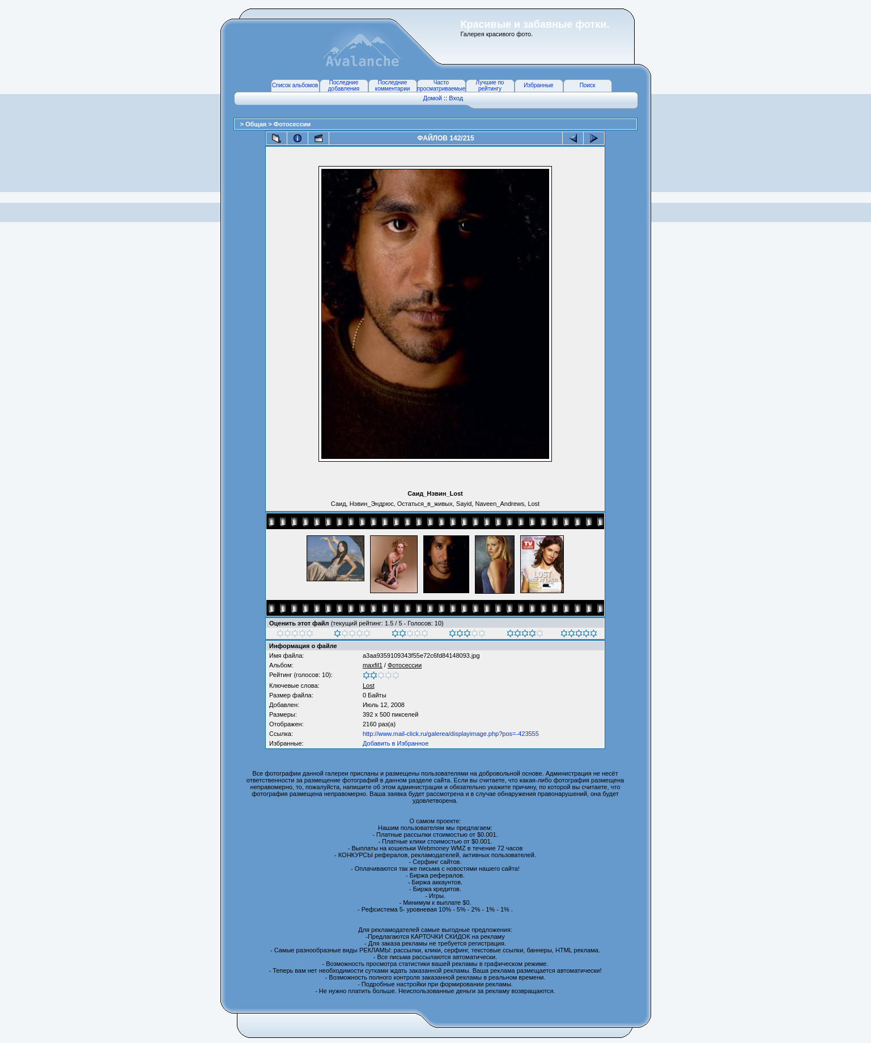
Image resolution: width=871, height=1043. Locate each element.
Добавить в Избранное (395, 743)
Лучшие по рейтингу (490, 85)
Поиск (588, 85)
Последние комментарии (392, 85)
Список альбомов (295, 85)
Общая (256, 124)
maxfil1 (373, 665)
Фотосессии (292, 124)
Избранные (538, 85)
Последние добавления (343, 85)
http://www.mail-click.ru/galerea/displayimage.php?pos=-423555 (451, 733)
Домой (432, 98)
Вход (456, 98)
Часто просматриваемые (441, 85)
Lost (369, 685)
